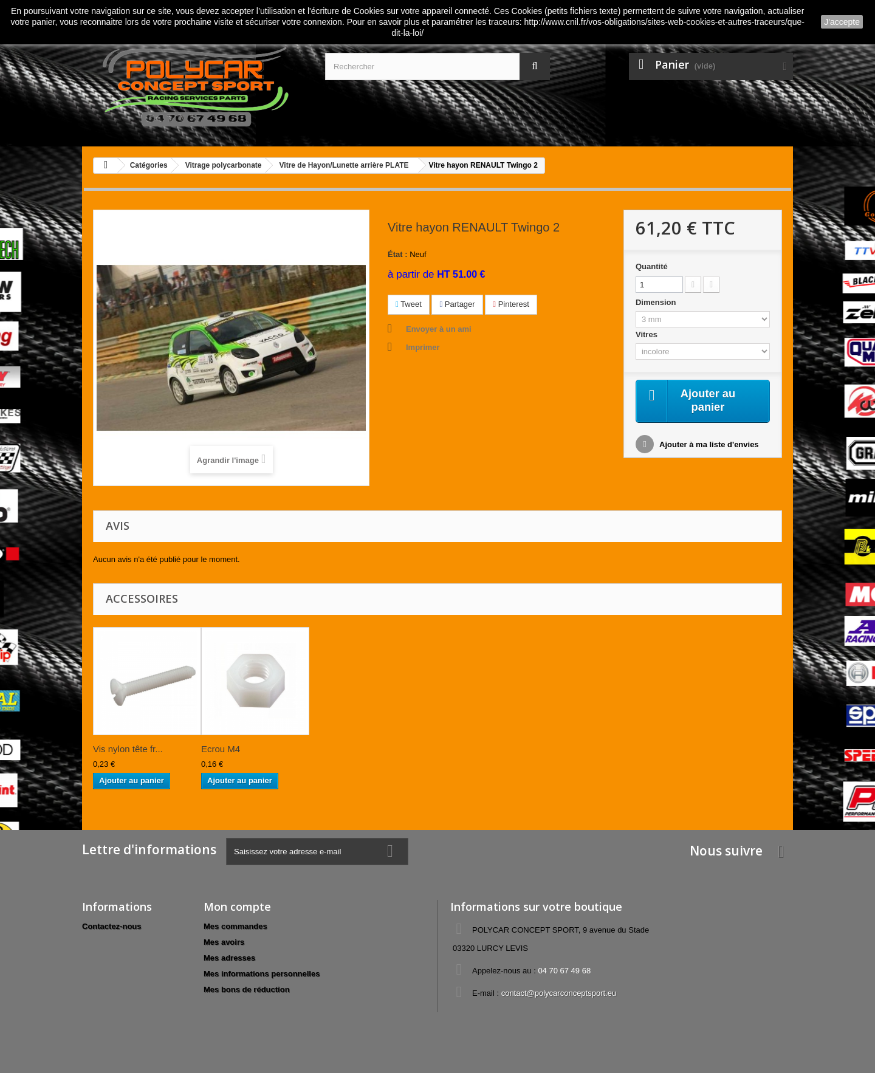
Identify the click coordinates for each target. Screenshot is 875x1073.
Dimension (657, 302)
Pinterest (511, 304)
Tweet (409, 304)
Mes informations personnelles (262, 973)
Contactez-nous (112, 926)
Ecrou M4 (220, 749)
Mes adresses (229, 957)
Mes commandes (235, 926)
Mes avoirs (224, 942)
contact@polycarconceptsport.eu (559, 993)
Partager (457, 304)
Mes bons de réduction (247, 989)
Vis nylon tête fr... (128, 749)
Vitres (648, 334)
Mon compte (237, 906)
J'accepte (842, 22)
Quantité (652, 266)
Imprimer (423, 347)
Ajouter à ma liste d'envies (708, 446)
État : (398, 254)
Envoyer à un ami (439, 329)
